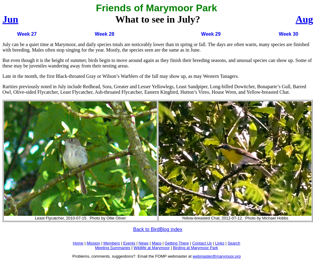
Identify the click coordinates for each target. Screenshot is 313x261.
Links (219, 243)
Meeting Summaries (113, 247)
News (143, 243)
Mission (93, 243)
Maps (156, 243)
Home (78, 243)
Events (129, 243)
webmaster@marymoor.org (217, 256)
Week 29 (211, 34)
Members (111, 243)
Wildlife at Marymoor (152, 247)
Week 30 (288, 34)
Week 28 (104, 34)
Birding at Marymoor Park (195, 247)
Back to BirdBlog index (157, 229)
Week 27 (27, 34)
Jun (10, 19)
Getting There (177, 243)
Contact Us (202, 243)
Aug (304, 19)
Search (234, 243)
